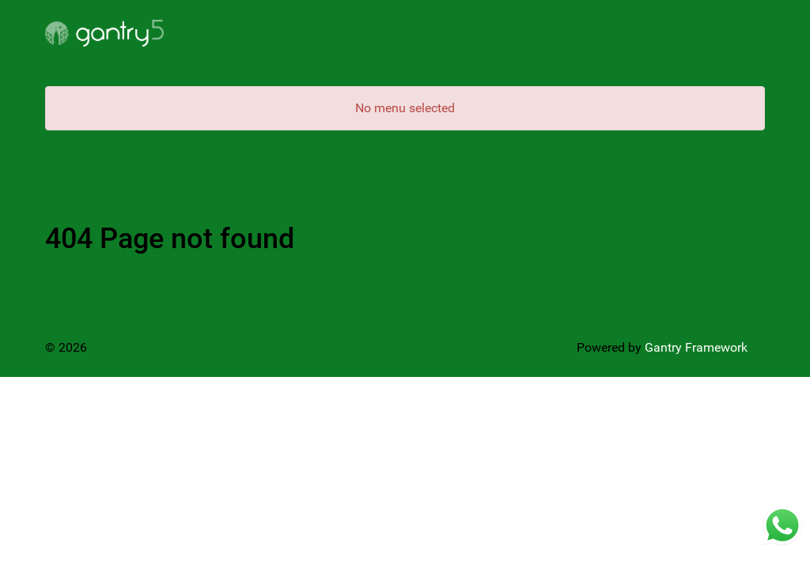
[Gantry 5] (104, 33)
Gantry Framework (696, 347)
